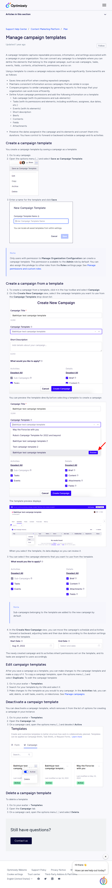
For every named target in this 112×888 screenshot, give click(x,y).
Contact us (21, 840)
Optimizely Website (17, 870)
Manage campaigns (75, 694)
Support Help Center (16, 29)
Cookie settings (15, 874)
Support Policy (39, 870)
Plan (65, 29)
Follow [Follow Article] (101, 46)
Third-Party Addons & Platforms (61, 874)
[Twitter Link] (45, 879)
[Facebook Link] (38, 879)
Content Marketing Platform (45, 29)
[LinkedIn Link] (52, 879)
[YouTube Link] (59, 879)
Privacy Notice (58, 870)
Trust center (34, 874)
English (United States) (20, 879)
